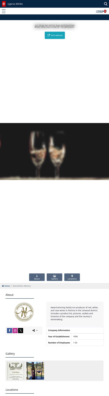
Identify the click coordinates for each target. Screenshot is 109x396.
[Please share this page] (34, 330)
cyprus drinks (15, 3)
